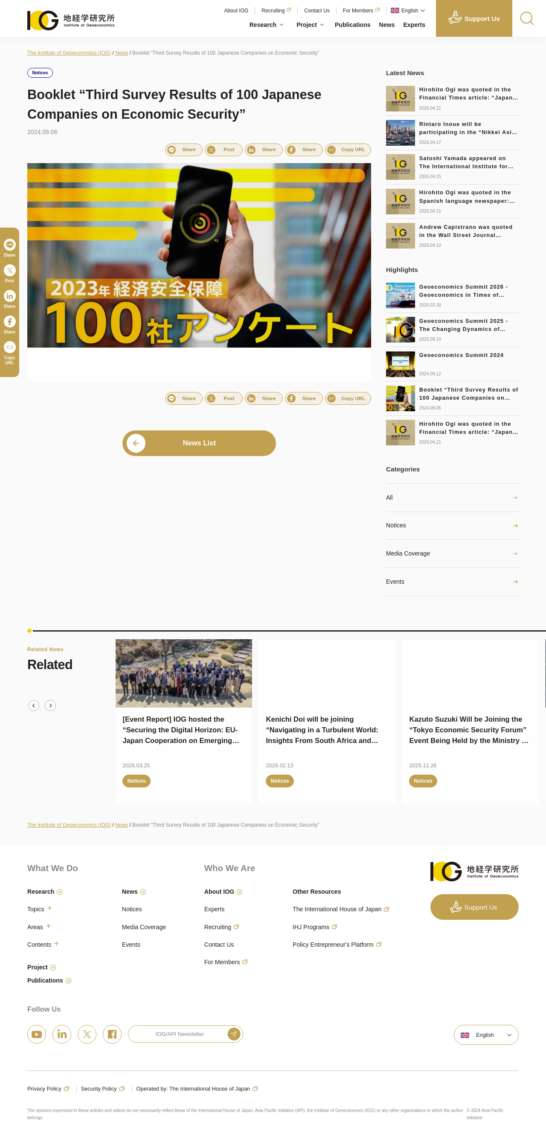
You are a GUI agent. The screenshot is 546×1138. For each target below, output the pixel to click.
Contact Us (316, 11)
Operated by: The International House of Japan (193, 1088)
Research (263, 24)
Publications (353, 24)
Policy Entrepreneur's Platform (333, 944)
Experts (414, 24)
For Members (358, 11)
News (387, 24)
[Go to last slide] (34, 705)
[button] (406, 10)
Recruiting (273, 11)
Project (306, 24)
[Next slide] (50, 705)
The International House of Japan (337, 909)
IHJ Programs (311, 927)
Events (395, 581)
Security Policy (99, 1088)
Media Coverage (408, 553)
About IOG (236, 11)
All (389, 497)
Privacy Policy (44, 1088)
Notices (396, 525)
